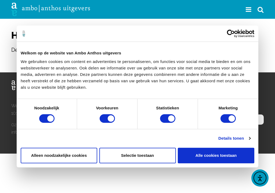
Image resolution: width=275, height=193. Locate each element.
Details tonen (231, 138)
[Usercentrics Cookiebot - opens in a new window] (230, 33)
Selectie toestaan (137, 155)
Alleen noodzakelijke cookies (59, 155)
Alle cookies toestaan (216, 155)
